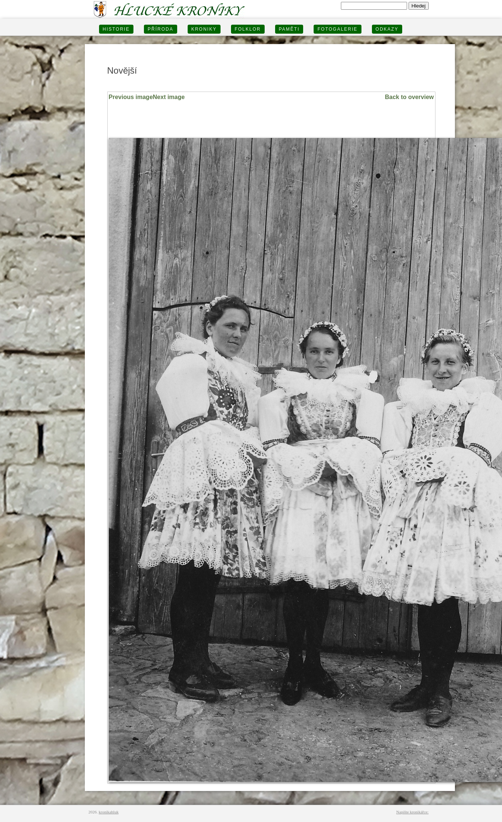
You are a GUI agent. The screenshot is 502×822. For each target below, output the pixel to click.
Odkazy (387, 29)
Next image (169, 97)
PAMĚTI (289, 29)
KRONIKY (204, 29)
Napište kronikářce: (412, 812)
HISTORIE (116, 29)
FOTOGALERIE (337, 29)
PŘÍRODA (160, 29)
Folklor (248, 29)
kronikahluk (108, 812)
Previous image (131, 97)
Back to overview (409, 97)
